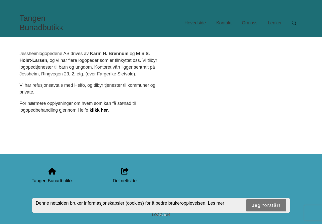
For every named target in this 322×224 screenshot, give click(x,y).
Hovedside (195, 22)
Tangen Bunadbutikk (41, 23)
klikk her (99, 110)
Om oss (250, 22)
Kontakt (224, 22)
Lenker (275, 22)
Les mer (216, 203)
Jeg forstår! (266, 205)
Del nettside (125, 175)
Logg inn (161, 215)
